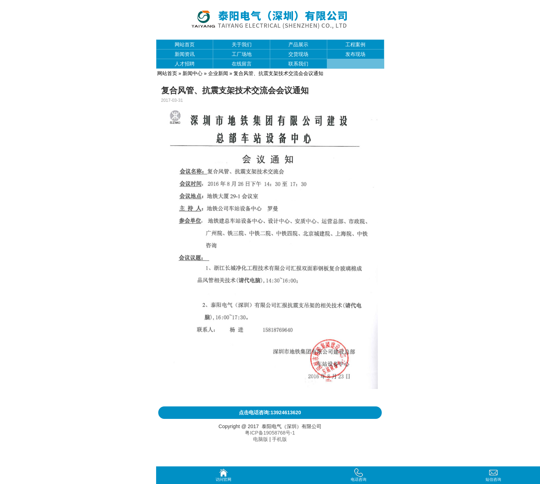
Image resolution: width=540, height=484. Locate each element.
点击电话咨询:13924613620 (270, 412)
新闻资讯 (185, 54)
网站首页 (185, 44)
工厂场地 (242, 54)
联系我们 (298, 64)
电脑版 (260, 439)
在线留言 (242, 64)
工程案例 (355, 44)
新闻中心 (192, 73)
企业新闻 (218, 73)
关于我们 (242, 44)
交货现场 (298, 54)
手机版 (279, 439)
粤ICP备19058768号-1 (270, 433)
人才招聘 (185, 64)
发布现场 (355, 54)
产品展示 (298, 44)
